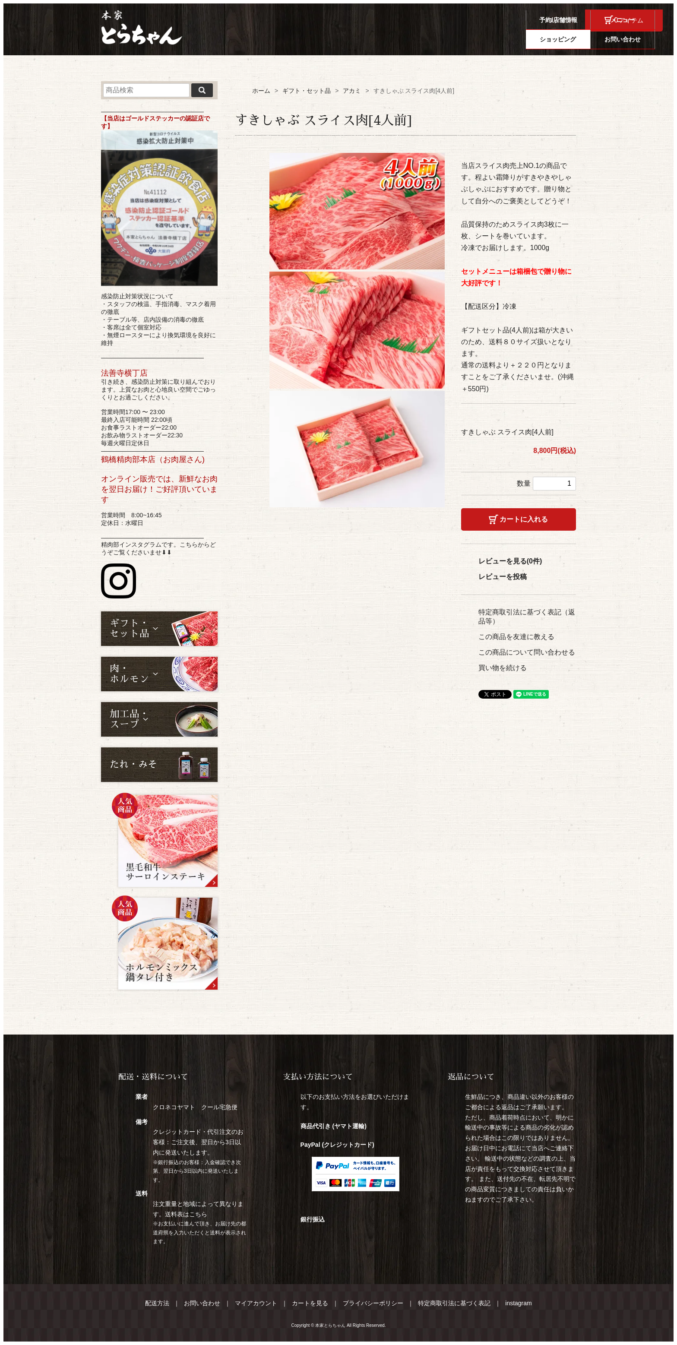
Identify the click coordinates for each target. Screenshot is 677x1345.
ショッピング (565, 39)
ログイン (560, 20)
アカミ (352, 90)
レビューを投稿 (502, 576)
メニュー (501, 39)
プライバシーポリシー (373, 1303)
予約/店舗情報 (436, 39)
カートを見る (310, 1303)
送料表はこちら (186, 1214)
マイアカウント (256, 1303)
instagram (518, 1303)
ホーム (261, 90)
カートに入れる (524, 519)
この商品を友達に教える (516, 636)
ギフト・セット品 (306, 90)
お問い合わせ (630, 39)
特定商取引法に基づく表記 (454, 1303)
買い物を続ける (502, 667)
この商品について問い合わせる (526, 652)
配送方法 (157, 1303)
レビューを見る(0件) (510, 561)
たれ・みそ (133, 764)
